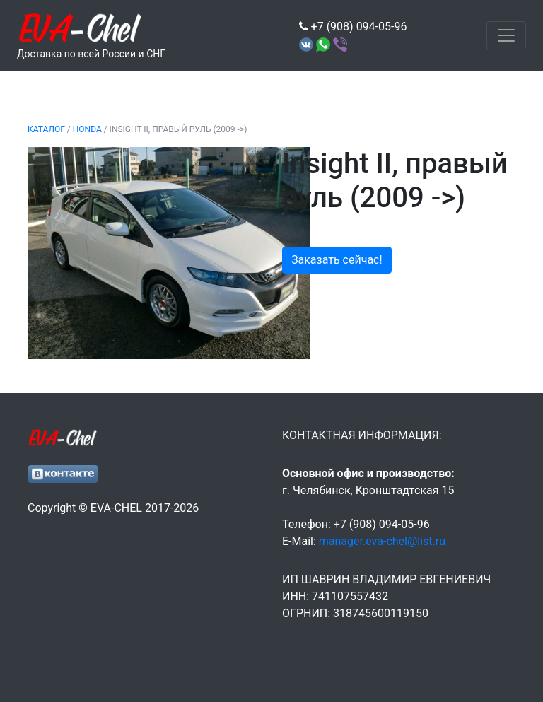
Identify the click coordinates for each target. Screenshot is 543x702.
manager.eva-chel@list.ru (382, 541)
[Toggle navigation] (506, 35)
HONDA (87, 129)
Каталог (46, 129)
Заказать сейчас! (337, 260)
